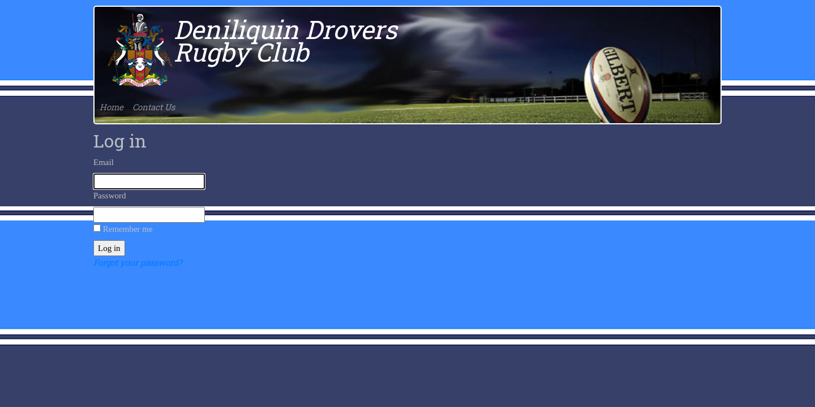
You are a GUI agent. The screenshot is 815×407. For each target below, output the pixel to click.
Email (103, 162)
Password (109, 195)
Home (111, 106)
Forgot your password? (137, 262)
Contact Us (153, 106)
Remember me (128, 228)
